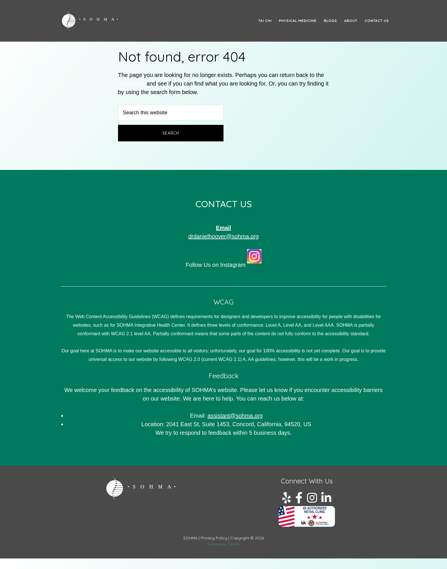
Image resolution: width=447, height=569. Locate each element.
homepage (131, 83)
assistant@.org (235, 415)
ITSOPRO (233, 544)
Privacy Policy (214, 537)
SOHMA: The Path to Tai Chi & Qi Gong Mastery (112, 20)
